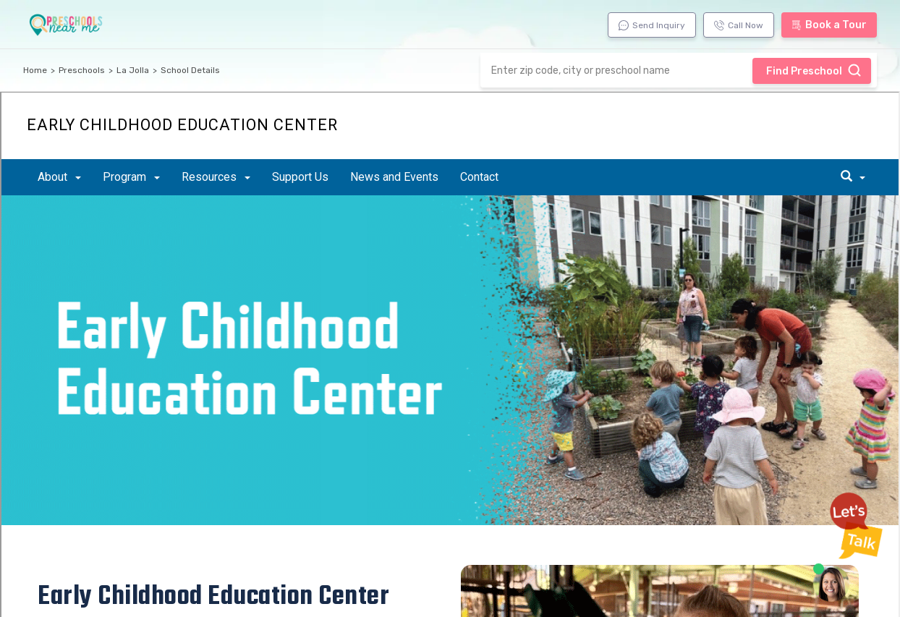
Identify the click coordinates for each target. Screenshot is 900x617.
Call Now (738, 25)
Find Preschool (814, 70)
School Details (190, 70)
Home (35, 70)
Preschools (82, 70)
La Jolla (132, 70)
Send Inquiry (652, 25)
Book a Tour (829, 25)
